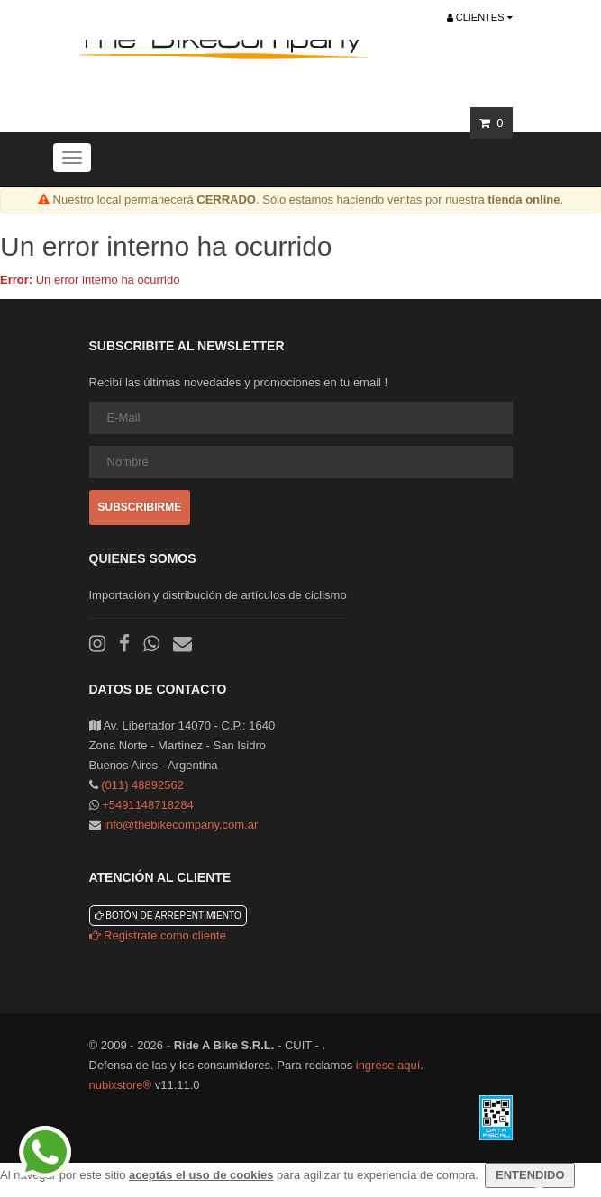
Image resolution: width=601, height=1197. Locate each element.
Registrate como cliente (157, 935)
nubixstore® (120, 1085)
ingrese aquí (388, 1065)
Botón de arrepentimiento (168, 915)
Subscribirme (140, 507)
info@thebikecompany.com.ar (181, 824)
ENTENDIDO (530, 1175)
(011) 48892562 (142, 785)
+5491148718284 (148, 805)
